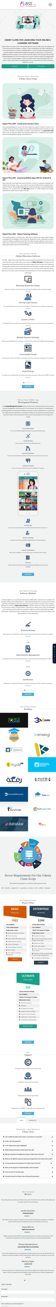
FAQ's (21, 1120)
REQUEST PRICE (28, 1026)
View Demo (41, 66)
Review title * (4, 1296)
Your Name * (4, 1289)
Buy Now (14, 66)
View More (28, 386)
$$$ (28, 987)
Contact (15, 959)
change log (32, 1120)
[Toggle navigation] (50, 4)
